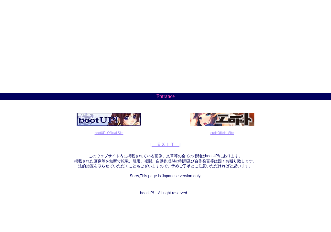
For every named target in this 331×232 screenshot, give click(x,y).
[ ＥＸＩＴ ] (165, 144)
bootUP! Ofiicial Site (109, 133)
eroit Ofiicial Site (222, 133)
